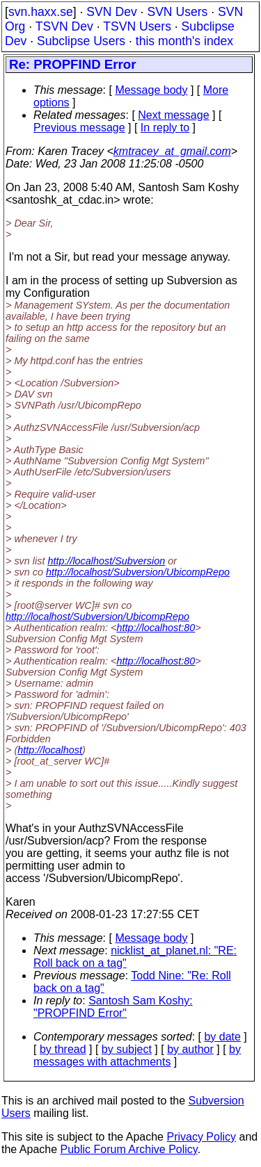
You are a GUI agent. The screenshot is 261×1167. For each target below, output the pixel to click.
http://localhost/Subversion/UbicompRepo (138, 572)
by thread (63, 1049)
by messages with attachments (137, 1055)
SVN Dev (111, 12)
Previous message (79, 127)
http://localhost (49, 750)
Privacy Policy (201, 1137)
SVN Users (177, 12)
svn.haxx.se (40, 12)
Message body (151, 90)
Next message (173, 115)
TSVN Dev (64, 26)
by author (190, 1049)
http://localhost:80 (155, 627)
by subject (127, 1049)
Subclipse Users (81, 41)
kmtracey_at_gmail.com (172, 151)
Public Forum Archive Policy (129, 1149)
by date (222, 1037)
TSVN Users (137, 26)
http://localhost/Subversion (106, 560)
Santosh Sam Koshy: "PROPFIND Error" (113, 1007)
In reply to (165, 127)
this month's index (184, 41)
